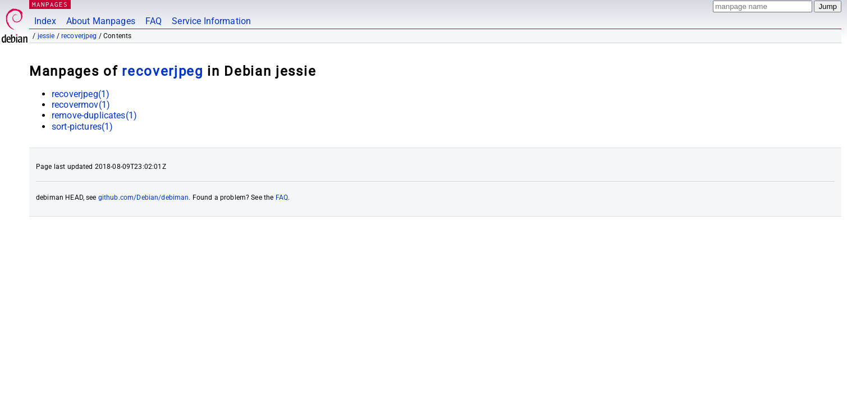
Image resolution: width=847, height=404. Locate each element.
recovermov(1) (81, 104)
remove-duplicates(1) (94, 115)
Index (45, 21)
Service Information (211, 21)
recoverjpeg (79, 36)
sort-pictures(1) (82, 126)
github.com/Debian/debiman (143, 197)
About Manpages (100, 21)
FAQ (153, 21)
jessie (46, 36)
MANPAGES (50, 4)
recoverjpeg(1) (80, 94)
